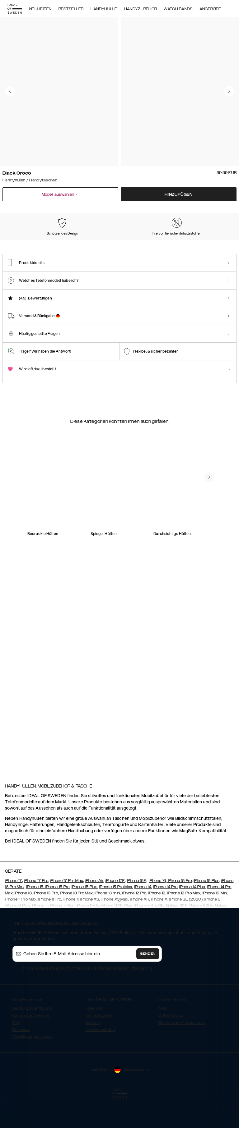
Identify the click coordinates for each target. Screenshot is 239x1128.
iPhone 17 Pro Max (66, 910)
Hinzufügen (179, 194)
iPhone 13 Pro (46, 922)
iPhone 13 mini (107, 922)
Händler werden (100, 1059)
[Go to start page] (14, 9)
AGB (162, 1038)
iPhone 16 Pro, (180, 910)
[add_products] (77, 553)
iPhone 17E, (115, 910)
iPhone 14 (142, 916)
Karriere (93, 1052)
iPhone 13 (23, 922)
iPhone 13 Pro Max (76, 922)
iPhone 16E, (137, 910)
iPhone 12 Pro (134, 922)
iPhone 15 (34, 916)
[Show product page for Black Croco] (17, 243)
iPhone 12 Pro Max (183, 922)
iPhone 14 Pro (165, 916)
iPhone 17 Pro (36, 910)
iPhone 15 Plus (84, 916)
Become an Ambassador (181, 1052)
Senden (148, 983)
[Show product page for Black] (83, 243)
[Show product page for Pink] (50, 243)
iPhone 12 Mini (214, 922)
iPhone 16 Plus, (207, 910)
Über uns (94, 1038)
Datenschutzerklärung (132, 997)
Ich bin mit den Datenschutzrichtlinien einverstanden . (86, 997)
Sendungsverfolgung (32, 1038)
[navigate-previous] (217, 516)
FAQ (16, 1052)
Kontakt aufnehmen (31, 1045)
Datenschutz (170, 1045)
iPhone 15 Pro (56, 916)
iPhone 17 (13, 910)
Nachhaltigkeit (99, 1045)
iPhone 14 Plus (192, 916)
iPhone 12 (157, 922)
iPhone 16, (158, 910)
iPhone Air (94, 910)
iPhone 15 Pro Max (115, 916)
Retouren (21, 1059)
